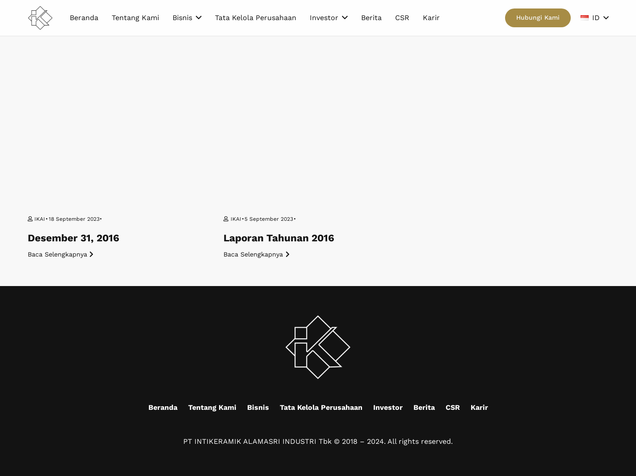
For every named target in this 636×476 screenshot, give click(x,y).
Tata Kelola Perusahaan (321, 407)
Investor (388, 407)
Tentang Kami (212, 407)
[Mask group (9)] (40, 18)
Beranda (162, 407)
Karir (479, 407)
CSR (453, 407)
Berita (424, 407)
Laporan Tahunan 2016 (278, 238)
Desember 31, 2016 (73, 238)
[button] (594, 18)
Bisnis (258, 407)
